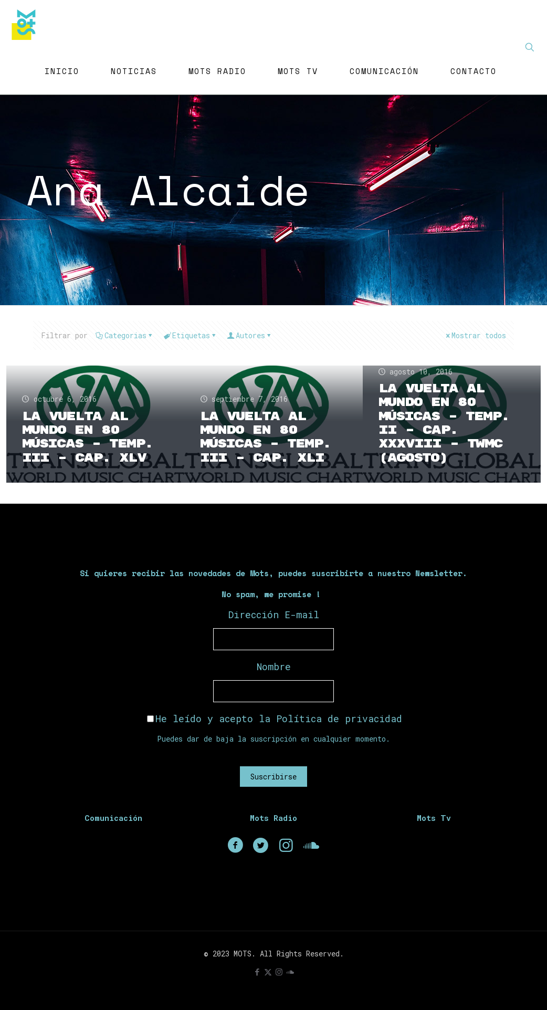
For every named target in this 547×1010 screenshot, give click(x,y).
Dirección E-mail (273, 614)
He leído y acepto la (274, 718)
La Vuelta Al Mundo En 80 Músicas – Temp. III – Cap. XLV (89, 437)
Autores (249, 335)
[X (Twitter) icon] (268, 971)
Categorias (125, 335)
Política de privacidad (339, 718)
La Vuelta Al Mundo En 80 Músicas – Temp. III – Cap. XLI (267, 437)
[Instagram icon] (279, 971)
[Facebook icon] (257, 971)
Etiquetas (190, 335)
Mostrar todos (475, 335)
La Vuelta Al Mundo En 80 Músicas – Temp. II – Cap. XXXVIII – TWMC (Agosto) (445, 422)
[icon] (290, 971)
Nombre (274, 666)
